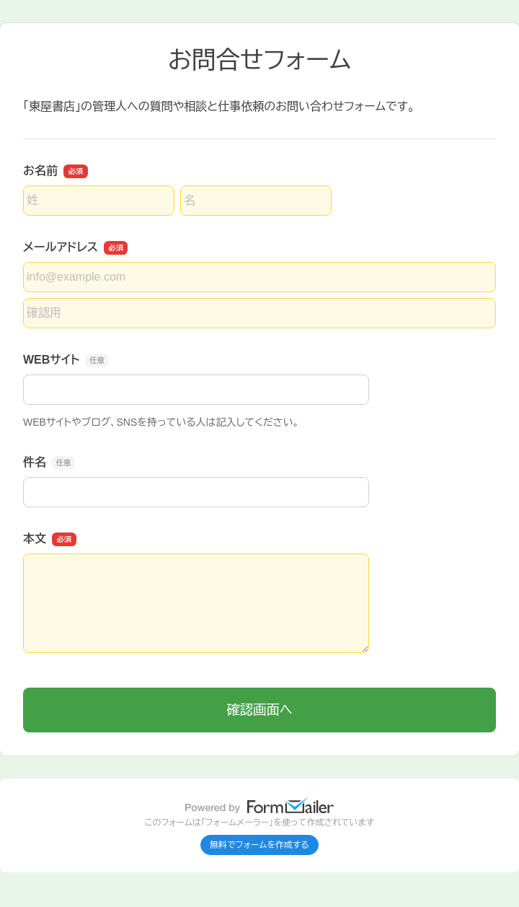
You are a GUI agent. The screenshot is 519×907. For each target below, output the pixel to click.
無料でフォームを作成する (259, 845)
